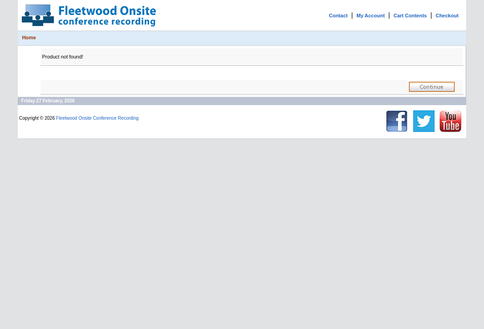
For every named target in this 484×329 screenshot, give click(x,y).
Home (29, 37)
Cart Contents (410, 15)
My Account (370, 15)
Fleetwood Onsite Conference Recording (97, 118)
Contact (338, 15)
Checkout (447, 15)
